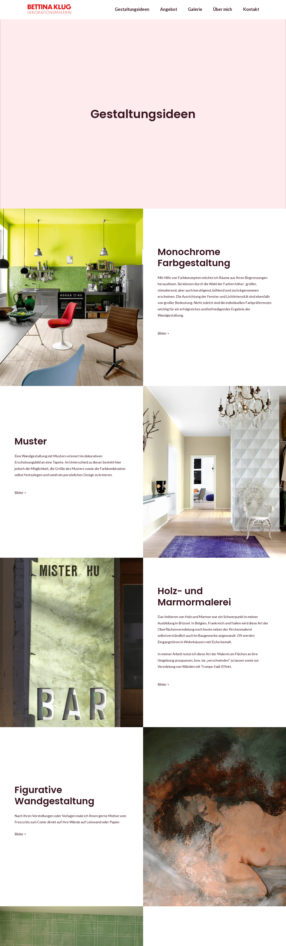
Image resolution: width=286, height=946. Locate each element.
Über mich (222, 9)
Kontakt (251, 9)
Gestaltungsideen (132, 9)
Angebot (168, 9)
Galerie (195, 9)
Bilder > (163, 333)
